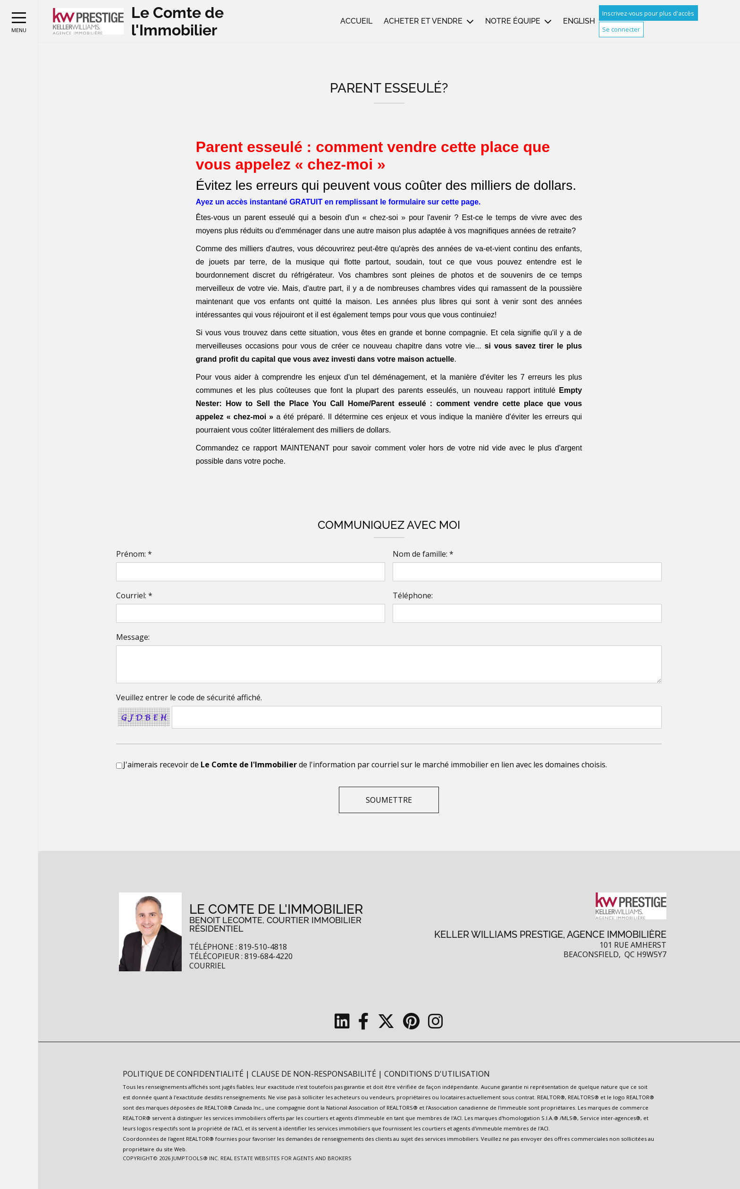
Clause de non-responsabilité (315, 1074)
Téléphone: (413, 595)
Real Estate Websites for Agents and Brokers (286, 1158)
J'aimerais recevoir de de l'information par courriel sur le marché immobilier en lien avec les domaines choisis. (365, 764)
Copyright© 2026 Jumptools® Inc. (171, 1158)
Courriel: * (134, 595)
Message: (133, 637)
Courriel (207, 966)
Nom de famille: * (423, 554)
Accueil (356, 21)
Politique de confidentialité (184, 1074)
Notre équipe (512, 21)
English (579, 21)
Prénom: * (134, 554)
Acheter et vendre (423, 21)
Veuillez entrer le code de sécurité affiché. (189, 697)
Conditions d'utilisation (437, 1074)
